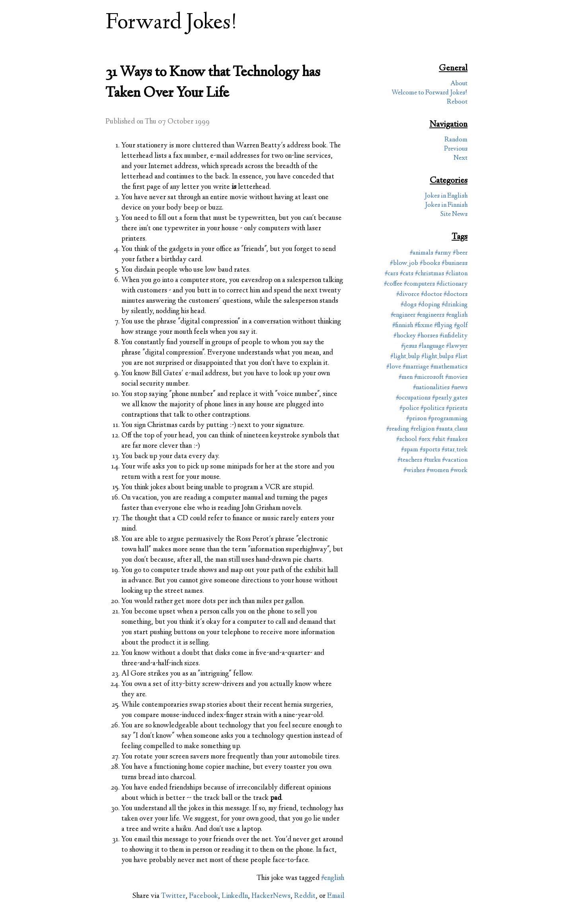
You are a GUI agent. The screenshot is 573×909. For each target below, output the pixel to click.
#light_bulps (437, 356)
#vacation (455, 460)
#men (406, 377)
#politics (432, 408)
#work (459, 470)
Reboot (457, 102)
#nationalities (431, 387)
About (459, 83)
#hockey (405, 336)
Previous (456, 149)
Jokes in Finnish (446, 205)
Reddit (305, 896)
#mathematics (449, 367)
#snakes (457, 439)
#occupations (413, 398)
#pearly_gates (450, 398)
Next (461, 158)
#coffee (393, 284)
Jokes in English (446, 196)
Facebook (203, 896)
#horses (427, 336)
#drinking (455, 305)
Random (456, 140)
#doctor (431, 294)
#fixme (424, 325)
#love (393, 367)
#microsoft (429, 377)
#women (438, 470)
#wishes (414, 470)
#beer (460, 253)
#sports (430, 449)
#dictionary (452, 284)
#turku (432, 460)
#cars (391, 273)
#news (459, 387)
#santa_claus (452, 429)
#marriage (416, 367)
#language (431, 346)
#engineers (430, 315)
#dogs (409, 305)
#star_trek (455, 449)
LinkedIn (235, 896)
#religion (423, 429)
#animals (421, 253)
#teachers (410, 460)
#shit (438, 439)
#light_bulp (405, 356)
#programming (448, 418)
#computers (419, 284)
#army (443, 253)
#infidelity (454, 336)
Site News (454, 214)
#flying (443, 325)
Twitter (173, 896)
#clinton (457, 273)
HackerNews (270, 896)
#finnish (402, 325)
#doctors (456, 294)
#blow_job (404, 263)
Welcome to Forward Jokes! (430, 93)
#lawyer (457, 346)
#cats (406, 273)
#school (406, 439)
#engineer (403, 315)
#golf (461, 325)
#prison (416, 418)
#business (455, 263)
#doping (429, 305)
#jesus (409, 346)
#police (409, 408)
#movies (456, 377)
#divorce (407, 294)
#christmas (429, 273)
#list (461, 356)
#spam (409, 449)
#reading (397, 429)
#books (430, 263)
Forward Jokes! (171, 23)
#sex (425, 439)
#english (332, 878)
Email (335, 896)
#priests (457, 408)
